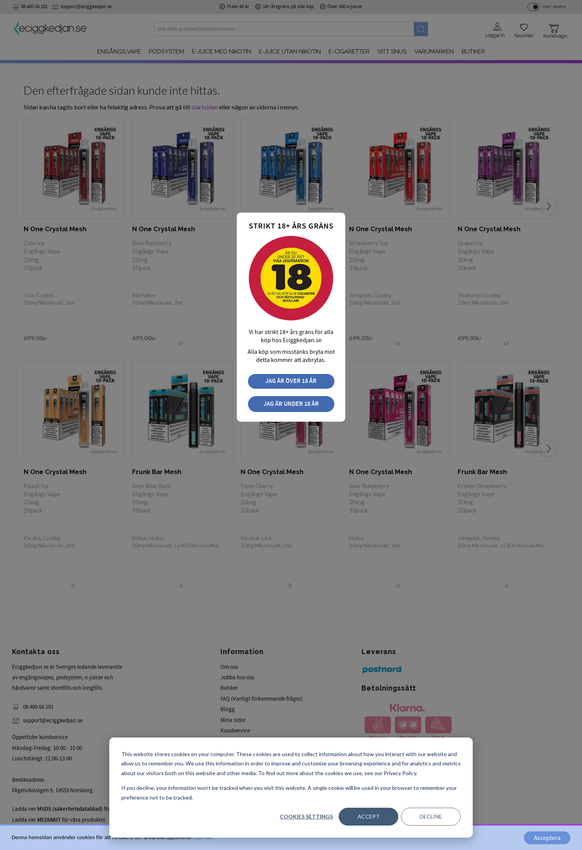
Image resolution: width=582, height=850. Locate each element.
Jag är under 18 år (291, 404)
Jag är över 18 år (291, 381)
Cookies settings (306, 816)
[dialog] (291, 787)
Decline (431, 816)
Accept (369, 816)
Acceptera (547, 838)
